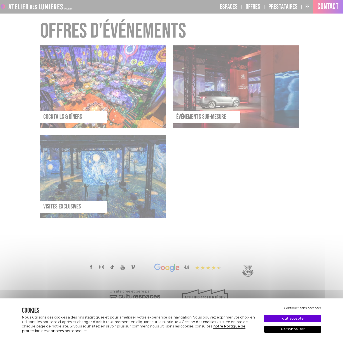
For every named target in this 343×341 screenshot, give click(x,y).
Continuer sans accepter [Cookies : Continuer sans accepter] (302, 308)
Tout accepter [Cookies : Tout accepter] (292, 318)
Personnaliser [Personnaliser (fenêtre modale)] (293, 329)
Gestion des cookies (199, 322)
